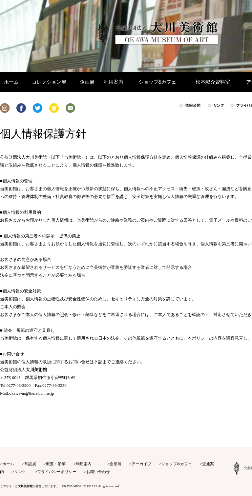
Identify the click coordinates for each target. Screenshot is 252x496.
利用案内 (84, 464)
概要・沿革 (56, 464)
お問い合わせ (98, 471)
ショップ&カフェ (176, 464)
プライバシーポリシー (56, 471)
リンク (20, 471)
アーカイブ (141, 464)
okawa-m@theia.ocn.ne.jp (31, 393)
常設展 (30, 464)
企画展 (115, 464)
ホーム (8, 464)
